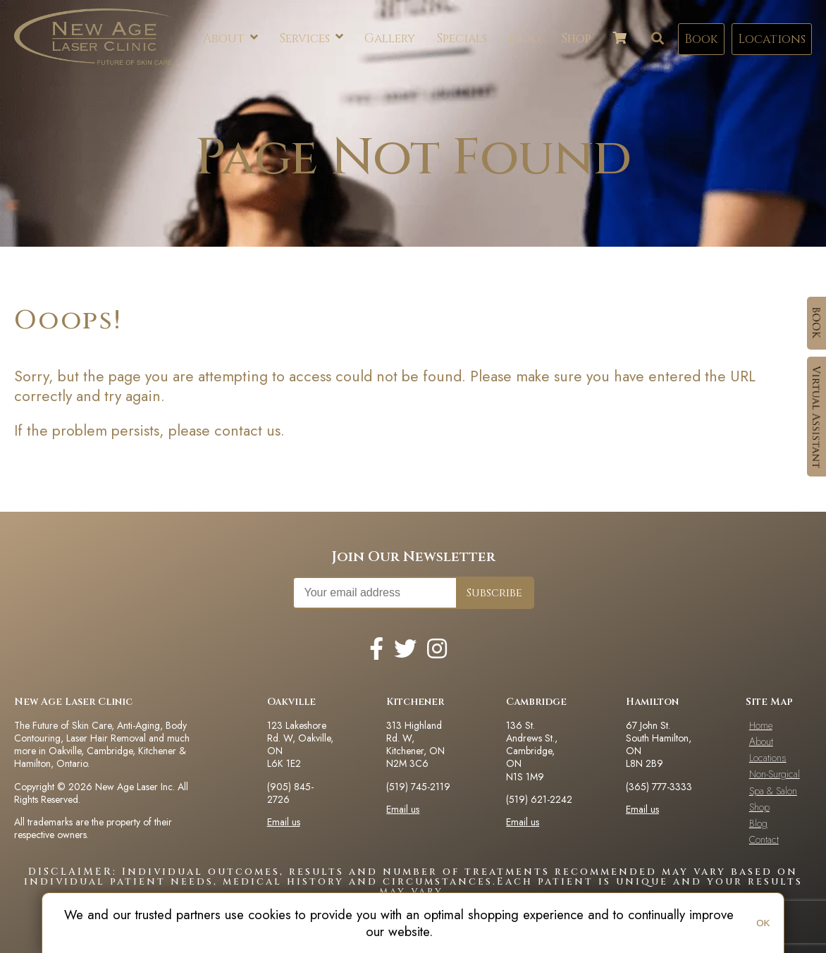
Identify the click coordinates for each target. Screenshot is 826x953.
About (230, 38)
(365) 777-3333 (659, 786)
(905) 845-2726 (290, 793)
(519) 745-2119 (418, 786)
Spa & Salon (773, 791)
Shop (576, 38)
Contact (764, 839)
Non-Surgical (774, 774)
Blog (524, 38)
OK (763, 923)
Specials (461, 38)
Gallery (389, 38)
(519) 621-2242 (539, 799)
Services (311, 38)
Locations (772, 39)
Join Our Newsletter (413, 556)
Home (760, 725)
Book (701, 39)
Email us (283, 822)
